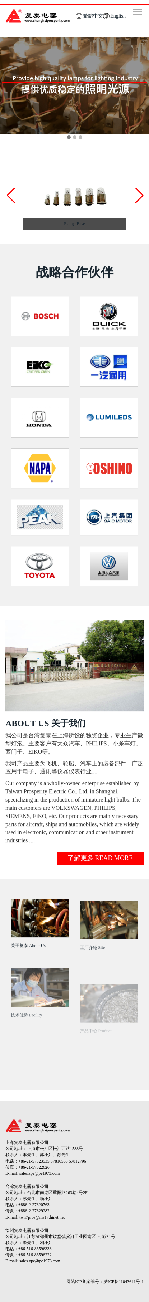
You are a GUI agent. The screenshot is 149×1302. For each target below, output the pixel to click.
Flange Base (74, 223)
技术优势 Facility (26, 1037)
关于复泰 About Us (28, 949)
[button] (139, 195)
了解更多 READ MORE (100, 861)
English (118, 16)
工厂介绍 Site (92, 958)
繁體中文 (93, 16)
